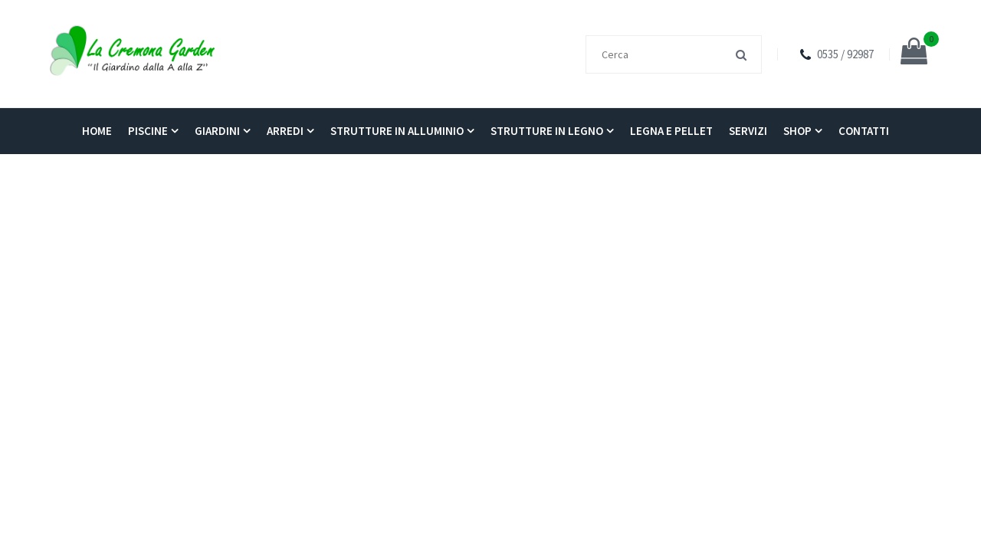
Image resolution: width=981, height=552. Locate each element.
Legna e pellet (671, 130)
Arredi (285, 130)
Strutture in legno (546, 130)
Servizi (748, 130)
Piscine (148, 130)
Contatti (863, 130)
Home (97, 130)
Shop (797, 130)
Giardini (217, 130)
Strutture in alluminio (397, 130)
